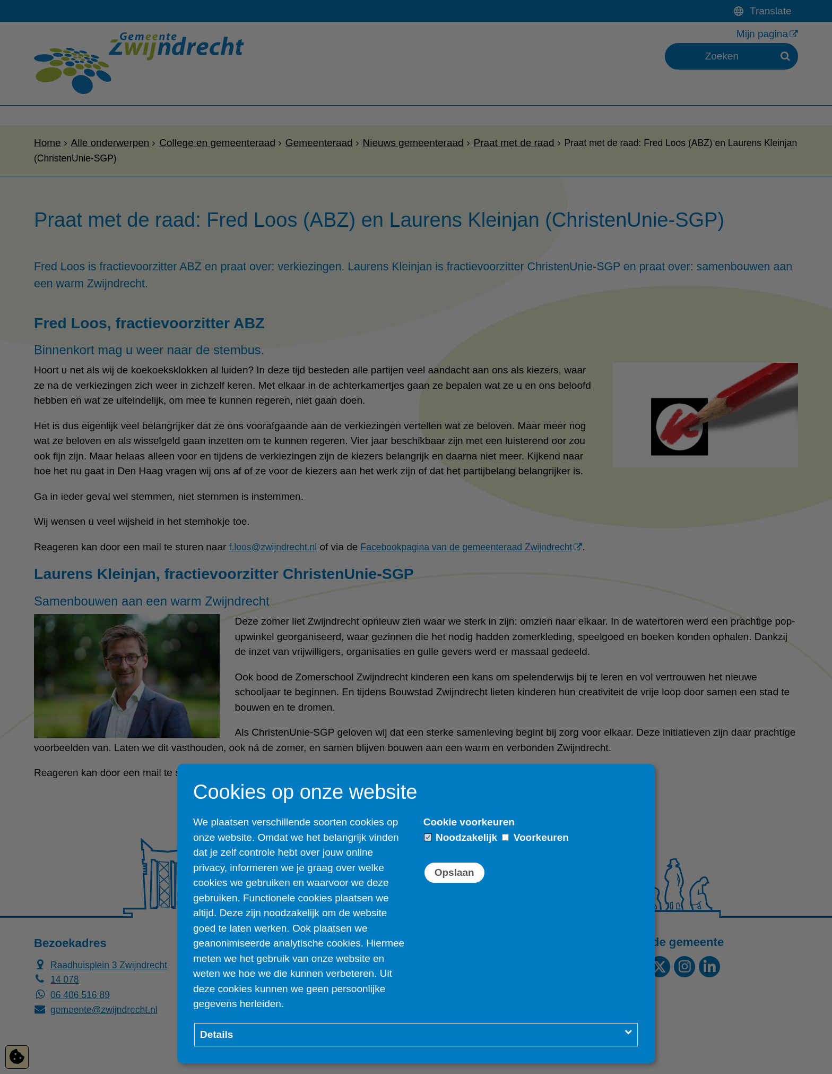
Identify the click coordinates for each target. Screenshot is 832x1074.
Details (216, 1034)
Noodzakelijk (460, 837)
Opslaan (454, 872)
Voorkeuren (535, 837)
